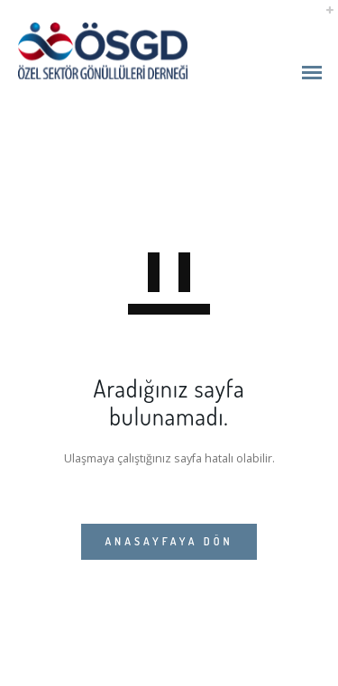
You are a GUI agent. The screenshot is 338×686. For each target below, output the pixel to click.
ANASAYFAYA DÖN (169, 541)
